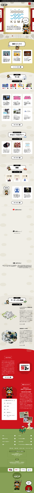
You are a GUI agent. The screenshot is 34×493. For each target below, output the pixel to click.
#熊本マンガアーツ (27, 266)
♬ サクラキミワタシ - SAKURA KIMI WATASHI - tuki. (25, 267)
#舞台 (23, 266)
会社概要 (11, 448)
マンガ (25, 435)
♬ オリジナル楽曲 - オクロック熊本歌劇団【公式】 (9, 266)
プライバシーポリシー (29, 448)
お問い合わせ (22, 448)
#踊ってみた (10, 265)
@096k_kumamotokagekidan (6, 265)
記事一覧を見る (17, 124)
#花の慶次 (26, 266)
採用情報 (16, 448)
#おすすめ (21, 267)
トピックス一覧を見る (17, 67)
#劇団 (21, 266)
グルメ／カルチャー (8, 441)
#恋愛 (30, 266)
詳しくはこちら (22, 345)
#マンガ (20, 266)
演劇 (8, 444)
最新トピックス (8, 438)
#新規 (27, 267)
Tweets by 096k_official (17, 233)
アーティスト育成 (25, 438)
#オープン (29, 267)
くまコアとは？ (25, 441)
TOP (8, 435)
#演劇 (24, 266)
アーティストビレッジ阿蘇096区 (25, 444)
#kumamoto (24, 267)
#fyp (19, 267)
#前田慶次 (29, 266)
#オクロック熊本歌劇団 (13, 265)
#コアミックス (23, 266)
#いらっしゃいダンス (6, 265)
